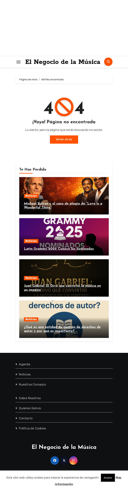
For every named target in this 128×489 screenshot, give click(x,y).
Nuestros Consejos (32, 384)
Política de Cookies (32, 428)
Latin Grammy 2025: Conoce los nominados (59, 249)
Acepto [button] (108, 477)
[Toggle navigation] (18, 62)
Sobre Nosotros (30, 398)
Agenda (24, 364)
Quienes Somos (30, 408)
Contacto (26, 418)
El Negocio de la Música (62, 62)
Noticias (31, 195)
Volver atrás (64, 139)
